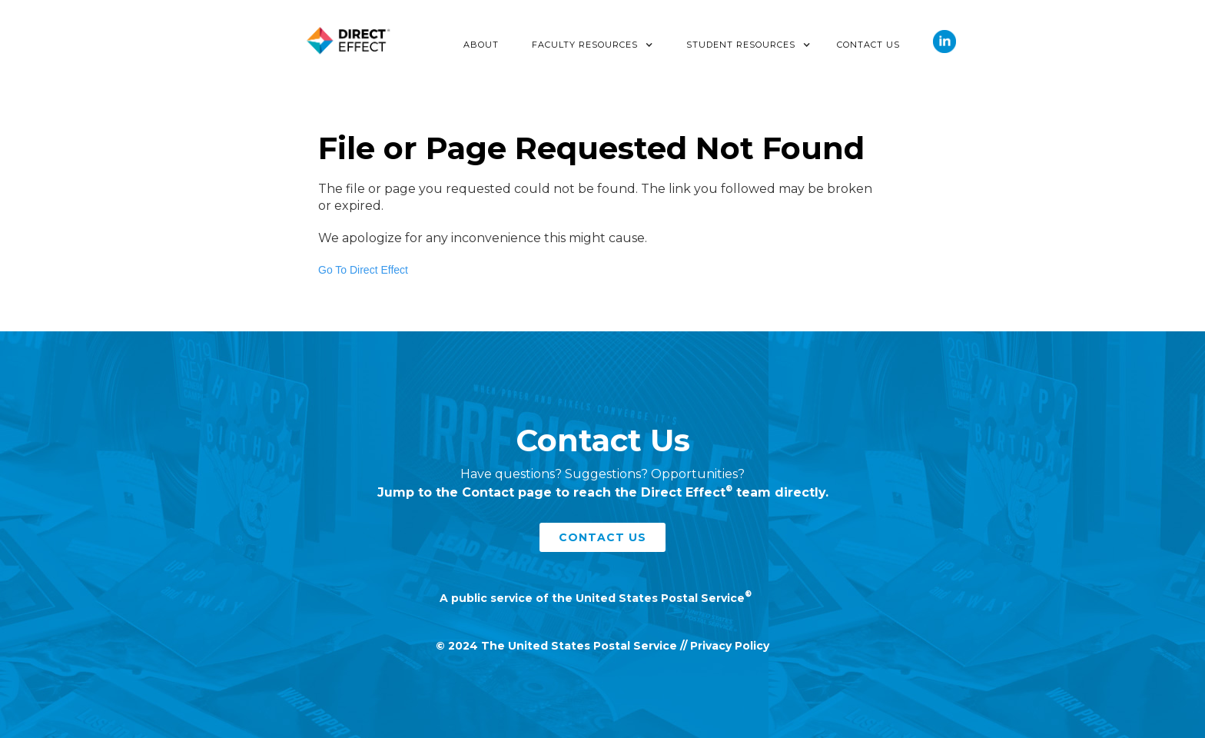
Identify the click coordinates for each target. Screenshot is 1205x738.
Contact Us (868, 44)
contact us (602, 537)
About (481, 44)
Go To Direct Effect (363, 270)
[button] (592, 45)
